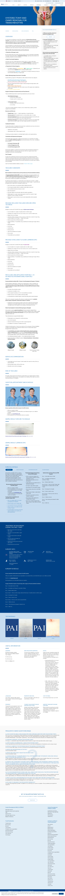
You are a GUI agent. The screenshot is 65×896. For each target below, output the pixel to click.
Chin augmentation (51, 844)
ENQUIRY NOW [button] (32, 800)
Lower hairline (8, 827)
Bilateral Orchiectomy (9, 816)
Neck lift (49, 872)
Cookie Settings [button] (55, 893)
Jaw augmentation (51, 860)
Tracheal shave (8, 823)
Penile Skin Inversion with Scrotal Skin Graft (12, 812)
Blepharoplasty (50, 828)
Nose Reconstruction (9, 830)
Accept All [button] (61, 893)
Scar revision (50, 878)
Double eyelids (50, 847)
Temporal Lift (50, 882)
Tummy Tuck (50, 885)
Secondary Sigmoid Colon (10, 815)
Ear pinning (50, 850)
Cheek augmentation (51, 843)
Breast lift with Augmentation (53, 834)
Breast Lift (49, 833)
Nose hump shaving (51, 873)
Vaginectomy (50, 816)
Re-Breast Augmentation (52, 831)
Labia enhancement (51, 863)
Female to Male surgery (28, 163)
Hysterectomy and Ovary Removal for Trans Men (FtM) (53, 811)
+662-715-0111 (9, 656)
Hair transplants (50, 857)
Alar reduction (50, 824)
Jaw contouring (8, 833)
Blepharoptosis (50, 827)
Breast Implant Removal (52, 836)
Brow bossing (8, 824)
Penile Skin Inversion (9, 809)
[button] (18, 1)
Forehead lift (50, 853)
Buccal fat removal (51, 841)
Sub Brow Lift (50, 879)
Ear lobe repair (50, 849)
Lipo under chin (50, 866)
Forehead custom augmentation (11, 829)
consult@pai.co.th (16, 413)
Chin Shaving (7, 834)
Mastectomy (50, 813)
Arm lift (49, 825)
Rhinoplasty (50, 876)
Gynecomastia (50, 856)
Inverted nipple (50, 859)
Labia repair (50, 865)
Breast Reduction (51, 837)
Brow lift (6, 826)
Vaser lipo (49, 868)
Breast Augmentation (51, 830)
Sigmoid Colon (8, 813)
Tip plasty (49, 884)
